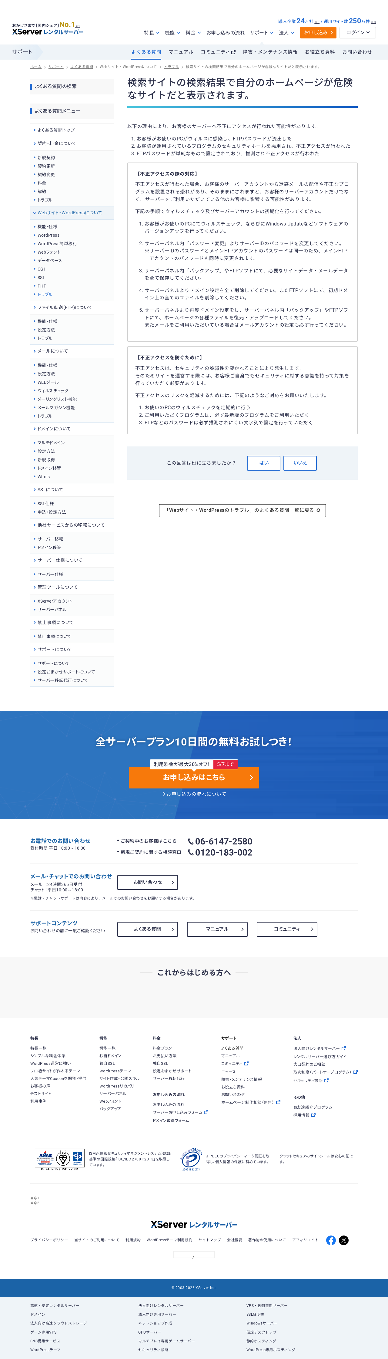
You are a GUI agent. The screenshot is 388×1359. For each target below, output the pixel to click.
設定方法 (46, 329)
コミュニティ (215, 52)
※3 (316, 22)
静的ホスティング (261, 1341)
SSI (41, 277)
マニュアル (181, 52)
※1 (80, 24)
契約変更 (46, 174)
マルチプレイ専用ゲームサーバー (166, 1341)
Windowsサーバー (262, 1323)
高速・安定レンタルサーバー (54, 1306)
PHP (42, 286)
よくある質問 (146, 52)
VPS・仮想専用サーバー (267, 1306)
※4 (373, 22)
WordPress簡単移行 (57, 243)
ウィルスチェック (53, 390)
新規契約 (46, 157)
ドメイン (37, 1314)
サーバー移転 (50, 539)
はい (264, 463)
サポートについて (54, 663)
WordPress (48, 235)
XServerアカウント (55, 601)
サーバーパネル (52, 609)
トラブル (45, 200)
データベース (50, 260)
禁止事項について (55, 636)
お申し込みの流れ (225, 33)
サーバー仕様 (50, 574)
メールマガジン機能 (56, 407)
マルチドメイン (51, 442)
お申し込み (316, 32)
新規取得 (46, 459)
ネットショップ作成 (155, 1323)
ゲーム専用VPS (43, 1332)
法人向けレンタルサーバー (161, 1306)
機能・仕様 (47, 226)
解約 (42, 191)
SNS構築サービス (45, 1341)
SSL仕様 (46, 503)
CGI (41, 269)
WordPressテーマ (45, 1350)
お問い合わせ (357, 52)
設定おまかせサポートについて (66, 672)
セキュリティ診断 (153, 1350)
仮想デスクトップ (261, 1332)
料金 (42, 183)
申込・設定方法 (52, 512)
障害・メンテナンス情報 (270, 52)
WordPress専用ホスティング (271, 1350)
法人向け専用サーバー (157, 1314)
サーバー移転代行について (63, 680)
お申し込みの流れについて (196, 794)
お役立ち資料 (320, 52)
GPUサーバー (149, 1332)
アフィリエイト (305, 1240)
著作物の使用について (267, 1240)
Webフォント (49, 252)
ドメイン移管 (49, 468)
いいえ (300, 463)
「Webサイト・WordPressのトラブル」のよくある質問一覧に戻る (242, 510)
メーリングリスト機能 (57, 399)
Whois (44, 476)
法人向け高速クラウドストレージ (58, 1323)
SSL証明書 (255, 1314)
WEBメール (48, 382)
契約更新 (46, 166)
